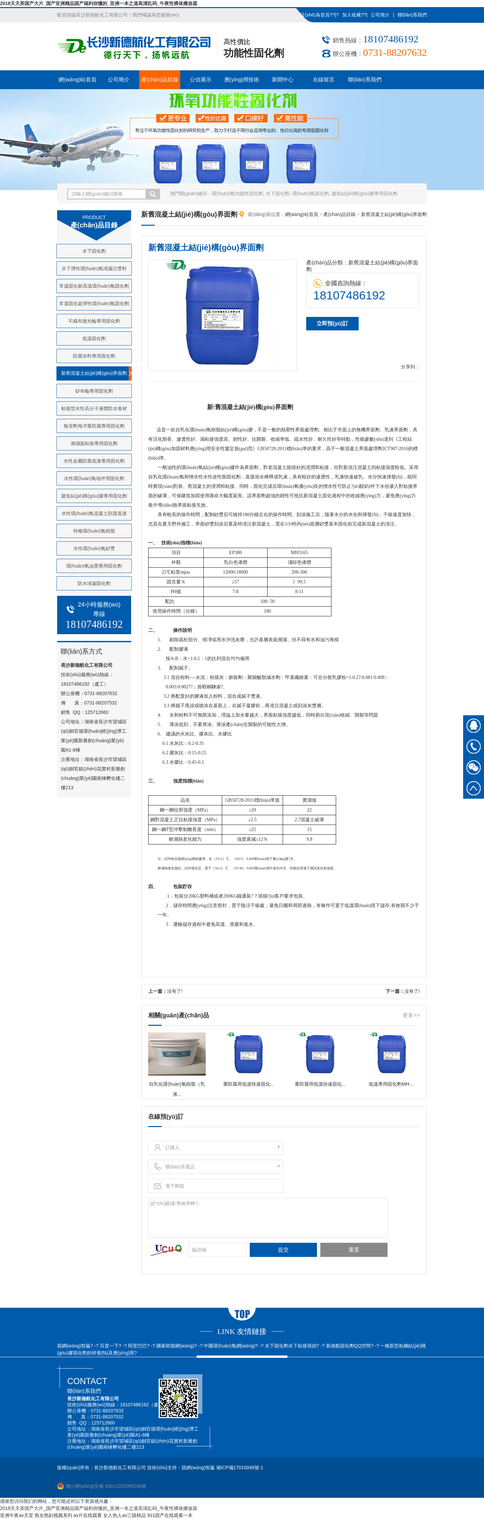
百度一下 (109, 1345)
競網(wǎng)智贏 (73, 1345)
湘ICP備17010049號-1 (239, 1467)
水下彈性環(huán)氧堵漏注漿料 (94, 268)
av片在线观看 (88, 1515)
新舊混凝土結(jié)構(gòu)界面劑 (94, 373)
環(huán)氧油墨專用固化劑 (94, 566)
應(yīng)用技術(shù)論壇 (241, 83)
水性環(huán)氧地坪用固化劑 (94, 478)
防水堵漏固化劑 (94, 583)
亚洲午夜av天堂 (16, 1515)
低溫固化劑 (94, 338)
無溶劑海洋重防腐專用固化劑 (94, 426)
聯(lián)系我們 (412, 14)
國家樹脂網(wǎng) (175, 1345)
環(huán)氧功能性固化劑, (238, 193)
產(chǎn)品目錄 (159, 79)
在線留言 (323, 79)
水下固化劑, (278, 193)
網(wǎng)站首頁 (77, 79)
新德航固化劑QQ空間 (348, 1345)
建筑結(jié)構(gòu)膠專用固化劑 (365, 193)
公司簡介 (380, 14)
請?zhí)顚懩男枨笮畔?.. (268, 1216)
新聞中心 (282, 79)
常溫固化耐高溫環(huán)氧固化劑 (94, 286)
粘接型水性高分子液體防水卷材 (94, 408)
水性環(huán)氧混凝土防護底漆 (94, 513)
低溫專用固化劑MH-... (391, 1084)
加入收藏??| (354, 14)
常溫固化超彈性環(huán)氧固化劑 (94, 303)
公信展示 (200, 79)
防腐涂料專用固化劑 (94, 356)
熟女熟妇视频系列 (53, 1515)
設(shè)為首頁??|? (319, 14)
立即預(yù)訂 (332, 323)
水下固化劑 (94, 251)
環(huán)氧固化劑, (311, 193)
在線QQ (473, 725)
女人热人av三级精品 (124, 1515)
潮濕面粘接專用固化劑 (94, 443)
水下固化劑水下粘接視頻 (291, 1345)
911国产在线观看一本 (170, 1515)
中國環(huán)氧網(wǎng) (229, 1345)
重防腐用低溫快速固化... (248, 1084)
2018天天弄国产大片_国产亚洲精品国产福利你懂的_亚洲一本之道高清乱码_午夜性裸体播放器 (98, 3)
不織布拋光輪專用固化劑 (94, 321)
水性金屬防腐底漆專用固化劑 (94, 461)
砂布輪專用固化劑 (94, 391)
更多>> (411, 1015)
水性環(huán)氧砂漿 (94, 548)
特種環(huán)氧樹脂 (94, 531)
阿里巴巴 (137, 1345)
